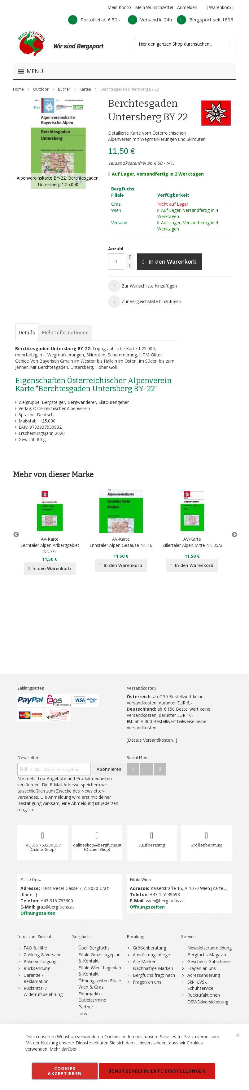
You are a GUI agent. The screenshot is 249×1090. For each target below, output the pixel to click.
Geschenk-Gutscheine (209, 961)
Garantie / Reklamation (36, 978)
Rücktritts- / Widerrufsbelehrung (43, 991)
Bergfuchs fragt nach (154, 975)
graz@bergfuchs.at (55, 907)
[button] (142, 286)
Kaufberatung (152, 845)
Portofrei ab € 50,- (94, 19)
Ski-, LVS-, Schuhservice (200, 985)
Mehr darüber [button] (63, 1049)
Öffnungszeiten (37, 913)
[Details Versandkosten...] (152, 740)
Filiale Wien (140, 879)
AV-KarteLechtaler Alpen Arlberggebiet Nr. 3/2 (49, 545)
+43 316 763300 (57, 901)
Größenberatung (206, 845)
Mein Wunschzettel (154, 7)
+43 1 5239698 (165, 894)
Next (233, 535)
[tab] (26, 333)
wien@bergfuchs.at (165, 901)
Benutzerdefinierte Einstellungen (157, 1071)
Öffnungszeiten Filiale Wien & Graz (99, 984)
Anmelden (187, 7)
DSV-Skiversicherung (207, 1002)
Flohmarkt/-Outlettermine (92, 997)
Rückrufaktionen (203, 995)
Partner (85, 1007)
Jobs (82, 1013)
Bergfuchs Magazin (206, 955)
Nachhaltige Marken (153, 968)
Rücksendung (37, 968)
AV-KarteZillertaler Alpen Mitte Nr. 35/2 (192, 542)
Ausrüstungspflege (151, 955)
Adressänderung (203, 975)
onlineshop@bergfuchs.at (97, 845)
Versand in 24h (150, 19)
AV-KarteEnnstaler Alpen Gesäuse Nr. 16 (121, 542)
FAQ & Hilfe (35, 948)
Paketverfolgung (40, 961)
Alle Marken (144, 961)
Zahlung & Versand (43, 955)
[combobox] (186, 44)
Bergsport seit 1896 (205, 19)
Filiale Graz (30, 879)
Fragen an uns (147, 982)
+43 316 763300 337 (42, 845)
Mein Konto (119, 7)
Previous (16, 535)
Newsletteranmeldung (209, 948)
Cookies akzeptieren (65, 1070)
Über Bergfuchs (94, 948)
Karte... (28, 894)
